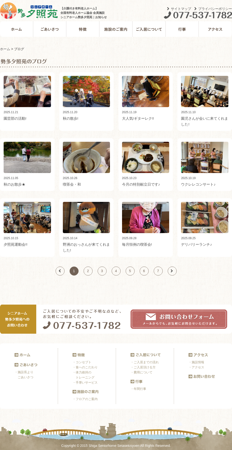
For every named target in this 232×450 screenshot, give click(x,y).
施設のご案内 (115, 29)
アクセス (215, 29)
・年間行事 (138, 389)
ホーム (16, 29)
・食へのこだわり (85, 367)
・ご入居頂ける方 (143, 367)
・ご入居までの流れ (144, 362)
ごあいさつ (49, 29)
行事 (182, 29)
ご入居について (149, 29)
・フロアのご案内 (85, 399)
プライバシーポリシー (213, 9)
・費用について (141, 372)
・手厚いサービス (85, 382)
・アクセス (196, 367)
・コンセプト (81, 362)
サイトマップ (179, 9)
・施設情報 (196, 362)
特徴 (82, 29)
